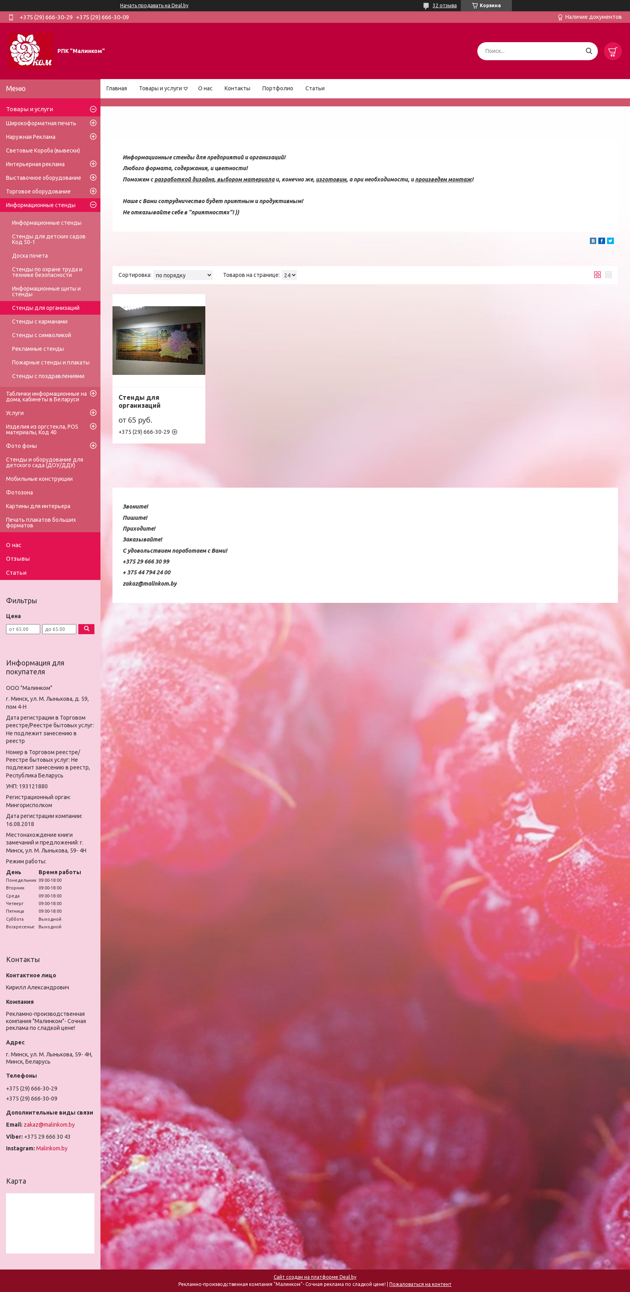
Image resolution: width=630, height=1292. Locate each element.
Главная (116, 88)
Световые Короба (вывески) (43, 150)
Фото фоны (21, 446)
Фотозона (19, 492)
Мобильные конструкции (39, 479)
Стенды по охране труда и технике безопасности (47, 272)
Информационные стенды (41, 205)
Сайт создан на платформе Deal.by (315, 1277)
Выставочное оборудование (43, 178)
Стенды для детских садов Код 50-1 (49, 239)
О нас (205, 88)
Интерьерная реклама (35, 164)
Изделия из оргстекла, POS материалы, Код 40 (42, 429)
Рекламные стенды (38, 349)
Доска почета (30, 255)
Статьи (315, 88)
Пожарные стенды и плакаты (51, 362)
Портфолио (277, 88)
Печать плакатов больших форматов (41, 523)
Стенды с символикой (41, 335)
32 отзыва (445, 5)
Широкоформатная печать (41, 123)
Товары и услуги (160, 88)
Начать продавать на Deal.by (154, 5)
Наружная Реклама (30, 137)
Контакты (237, 88)
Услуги (15, 413)
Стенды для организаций (140, 401)
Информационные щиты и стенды (46, 291)
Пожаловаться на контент (420, 1284)
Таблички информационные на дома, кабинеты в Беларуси (46, 397)
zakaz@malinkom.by (49, 1124)
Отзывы (18, 558)
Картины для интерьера (38, 506)
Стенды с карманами (40, 321)
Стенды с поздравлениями (48, 376)
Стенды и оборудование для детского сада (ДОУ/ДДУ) (44, 462)
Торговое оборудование (38, 191)
